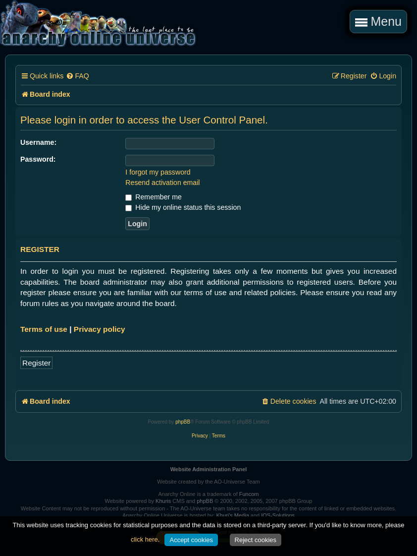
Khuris (163, 501)
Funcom (249, 494)
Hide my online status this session (183, 207)
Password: (38, 159)
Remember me (153, 197)
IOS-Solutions (278, 515)
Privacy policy (99, 329)
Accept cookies (190, 540)
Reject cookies (256, 540)
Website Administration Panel (208, 469)
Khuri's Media (232, 515)
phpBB (182, 422)
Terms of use (43, 329)
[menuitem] (77, 76)
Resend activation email (162, 182)
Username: (38, 142)
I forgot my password (157, 172)
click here (144, 539)
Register (36, 363)
